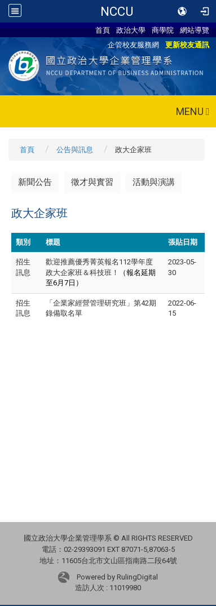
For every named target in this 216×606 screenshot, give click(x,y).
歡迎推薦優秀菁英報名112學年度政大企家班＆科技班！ (101, 272)
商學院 (163, 30)
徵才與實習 (92, 182)
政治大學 (131, 30)
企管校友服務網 (133, 44)
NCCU (116, 11)
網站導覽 (194, 30)
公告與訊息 (74, 149)
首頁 (102, 30)
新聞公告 (35, 182)
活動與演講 (154, 182)
